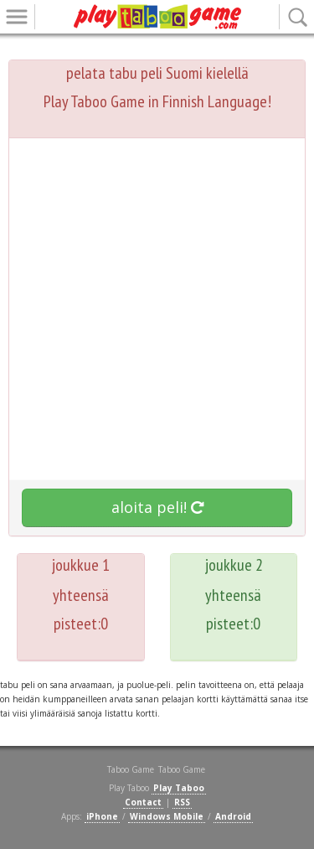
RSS (182, 802)
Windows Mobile (166, 816)
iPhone (102, 816)
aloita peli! (157, 507)
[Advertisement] (157, 313)
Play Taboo (178, 788)
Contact (143, 802)
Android (233, 816)
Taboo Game (181, 769)
